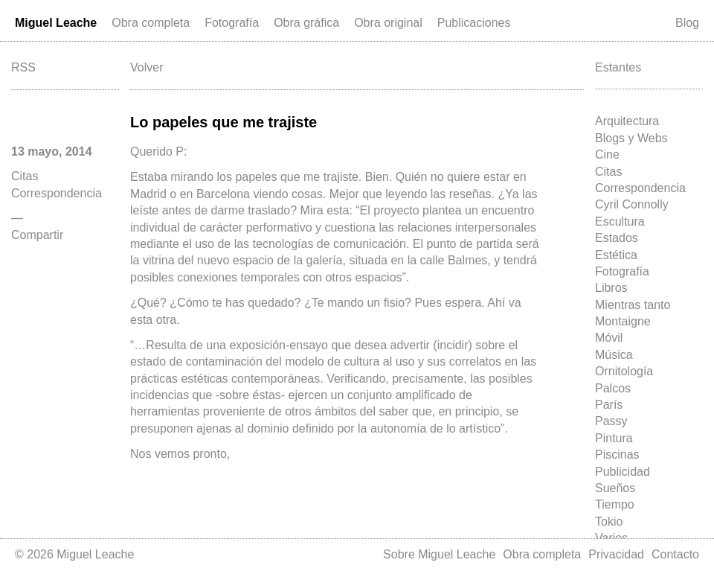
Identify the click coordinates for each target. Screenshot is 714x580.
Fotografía (232, 22)
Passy (611, 421)
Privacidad (616, 554)
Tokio (609, 521)
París (609, 404)
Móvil (609, 337)
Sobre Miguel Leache (439, 554)
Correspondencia (640, 188)
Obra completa (151, 22)
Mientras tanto (632, 305)
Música (614, 354)
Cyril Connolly (632, 204)
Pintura (614, 438)
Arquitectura (627, 121)
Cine (607, 154)
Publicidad (622, 471)
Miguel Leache (56, 22)
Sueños (615, 488)
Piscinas (617, 454)
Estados (616, 238)
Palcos (613, 388)
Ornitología (624, 371)
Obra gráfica (306, 22)
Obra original (388, 22)
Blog (687, 22)
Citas (608, 171)
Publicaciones (474, 22)
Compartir (37, 235)
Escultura (620, 221)
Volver (146, 67)
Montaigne (623, 321)
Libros (611, 287)
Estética (616, 255)
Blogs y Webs (631, 138)
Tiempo (614, 504)
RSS (23, 67)
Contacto (675, 554)
